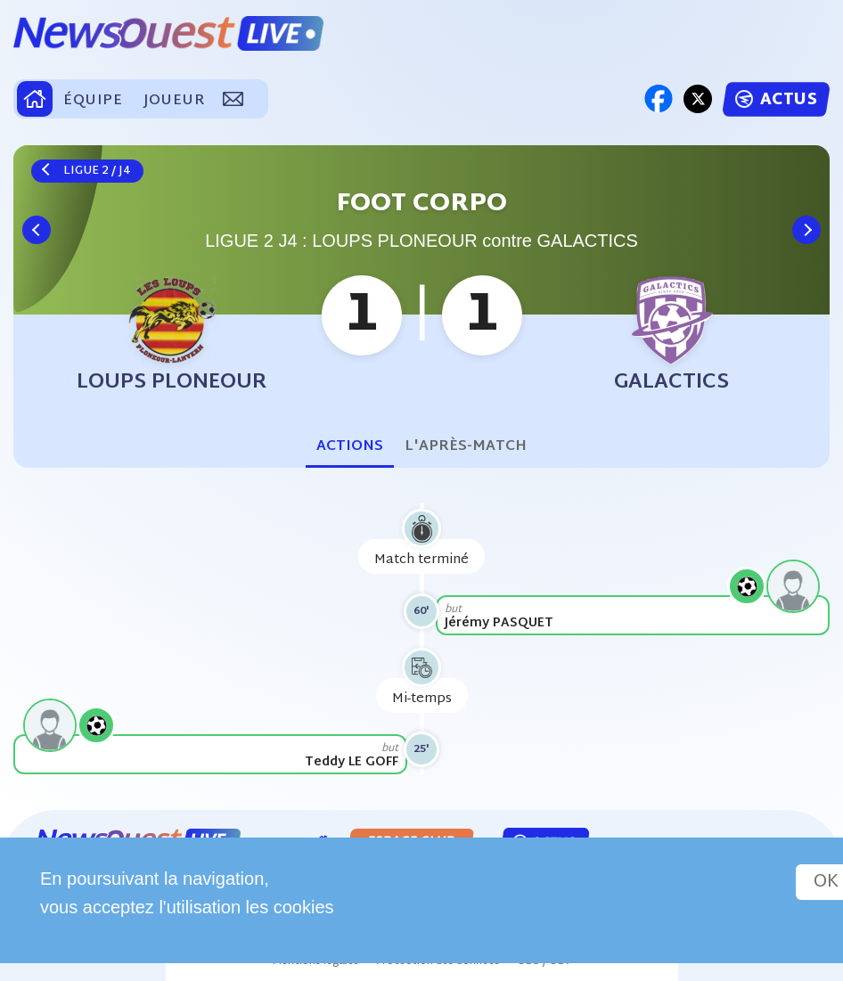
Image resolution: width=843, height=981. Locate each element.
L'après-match (466, 447)
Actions (349, 447)
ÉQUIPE (92, 101)
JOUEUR (173, 101)
